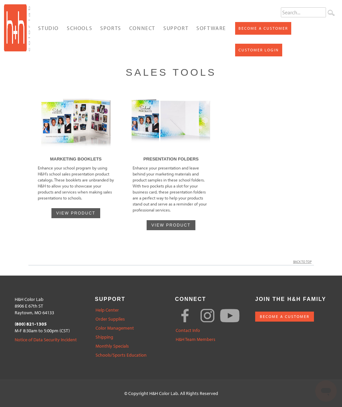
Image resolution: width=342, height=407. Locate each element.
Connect (142, 28)
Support (175, 28)
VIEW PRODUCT (75, 213)
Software (211, 28)
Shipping (104, 337)
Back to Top (303, 262)
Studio (48, 28)
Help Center (107, 310)
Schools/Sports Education (121, 355)
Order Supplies (110, 319)
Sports (110, 28)
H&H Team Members (195, 339)
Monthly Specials (112, 346)
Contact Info (188, 330)
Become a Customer (263, 28)
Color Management (115, 328)
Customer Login (258, 49)
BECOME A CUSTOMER (284, 316)
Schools (79, 28)
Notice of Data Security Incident (46, 340)
